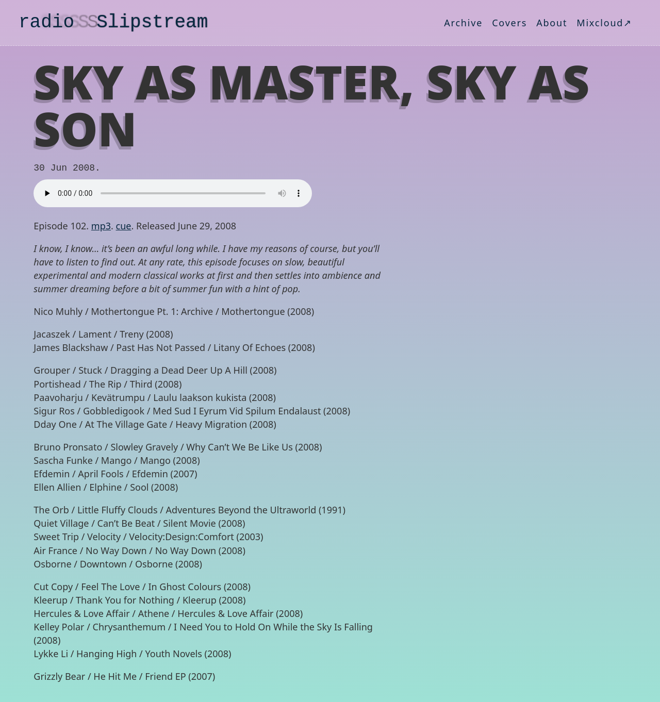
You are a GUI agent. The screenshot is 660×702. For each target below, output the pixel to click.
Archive (463, 22)
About (551, 22)
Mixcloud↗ (604, 22)
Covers (509, 22)
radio (113, 22)
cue (123, 226)
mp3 (101, 226)
